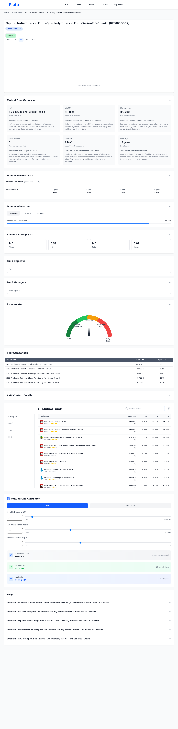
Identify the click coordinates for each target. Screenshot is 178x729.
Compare (10, 35)
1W (8, 39)
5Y (27, 39)
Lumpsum (130, 505)
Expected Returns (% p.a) (17, 537)
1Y (21, 39)
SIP (47, 505)
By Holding (13, 213)
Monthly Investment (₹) (16, 512)
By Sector (28, 213)
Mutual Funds (17, 12)
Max (33, 39)
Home (6, 12)
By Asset (40, 213)
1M (14, 39)
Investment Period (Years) (17, 525)
